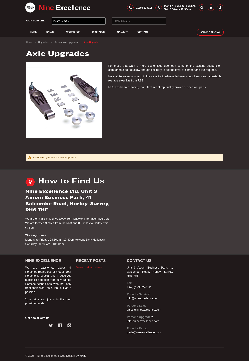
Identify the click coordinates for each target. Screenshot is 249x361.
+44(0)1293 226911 (139, 287)
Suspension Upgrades (66, 42)
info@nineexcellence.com (143, 298)
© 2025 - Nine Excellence (41, 355)
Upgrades (43, 42)
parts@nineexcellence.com (144, 332)
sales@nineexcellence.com (144, 309)
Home (29, 42)
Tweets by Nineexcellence (89, 267)
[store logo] (57, 7)
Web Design (67, 355)
